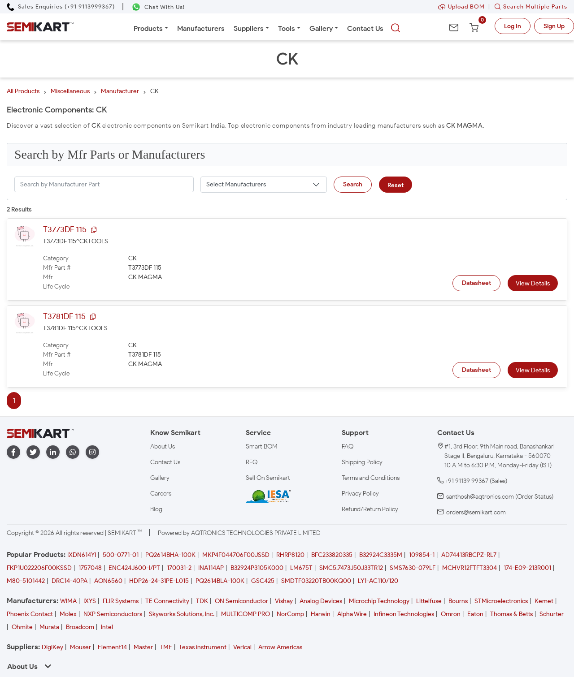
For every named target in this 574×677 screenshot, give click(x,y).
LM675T (301, 568)
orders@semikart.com (476, 512)
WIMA (68, 601)
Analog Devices (321, 601)
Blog (156, 509)
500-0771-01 (121, 555)
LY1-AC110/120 (378, 581)
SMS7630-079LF (412, 568)
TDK (202, 601)
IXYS (89, 601)
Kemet (544, 601)
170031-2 (179, 568)
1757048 (90, 568)
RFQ (251, 462)
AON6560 (108, 581)
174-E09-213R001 (527, 568)
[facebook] (13, 452)
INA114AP (211, 568)
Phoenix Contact (30, 614)
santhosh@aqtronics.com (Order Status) (499, 496)
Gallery (321, 28)
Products (148, 28)
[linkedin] (53, 452)
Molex (68, 614)
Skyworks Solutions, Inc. (181, 614)
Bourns (458, 601)
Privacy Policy (360, 493)
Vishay (284, 601)
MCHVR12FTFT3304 (469, 568)
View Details (533, 283)
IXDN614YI (81, 555)
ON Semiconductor (241, 601)
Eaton (475, 614)
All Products (23, 91)
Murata (49, 627)
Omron (451, 614)
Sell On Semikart (268, 478)
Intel (107, 627)
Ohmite (22, 627)
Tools (286, 28)
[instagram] (92, 452)
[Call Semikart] (61, 6)
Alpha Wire (352, 614)
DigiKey (52, 647)
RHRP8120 (290, 555)
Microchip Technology (379, 601)
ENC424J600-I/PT (134, 568)
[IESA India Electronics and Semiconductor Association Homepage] (268, 496)
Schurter (551, 614)
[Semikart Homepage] (40, 26)
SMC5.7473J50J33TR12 (351, 568)
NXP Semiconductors (112, 614)
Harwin (320, 614)
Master (143, 647)
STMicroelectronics (501, 601)
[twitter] (33, 452)
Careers (160, 493)
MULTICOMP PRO (245, 614)
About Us (162, 446)
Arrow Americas (280, 647)
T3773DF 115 (65, 229)
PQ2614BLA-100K (220, 581)
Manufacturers (201, 28)
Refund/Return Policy (370, 509)
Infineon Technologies (404, 614)
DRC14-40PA (69, 581)
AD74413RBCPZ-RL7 (468, 555)
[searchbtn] (395, 28)
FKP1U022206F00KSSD (39, 568)
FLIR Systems (121, 601)
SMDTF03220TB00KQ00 (316, 581)
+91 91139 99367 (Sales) (475, 481)
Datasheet (476, 283)
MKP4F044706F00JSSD (236, 555)
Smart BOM (262, 446)
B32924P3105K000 (256, 568)
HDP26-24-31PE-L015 (159, 581)
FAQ (347, 446)
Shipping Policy (362, 462)
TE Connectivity (167, 601)
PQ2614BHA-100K (170, 555)
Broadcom (80, 627)
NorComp (290, 614)
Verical (242, 647)
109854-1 (422, 555)
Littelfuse (429, 601)
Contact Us (365, 28)
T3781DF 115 (64, 316)
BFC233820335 (331, 555)
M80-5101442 (26, 581)
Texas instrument (202, 647)
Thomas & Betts (511, 614)
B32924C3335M (380, 555)
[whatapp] (73, 452)
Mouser (80, 647)
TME (166, 647)
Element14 (112, 647)
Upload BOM (461, 6)
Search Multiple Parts (528, 6)
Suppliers (249, 28)
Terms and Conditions (371, 478)
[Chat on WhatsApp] (158, 7)
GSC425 (262, 581)
